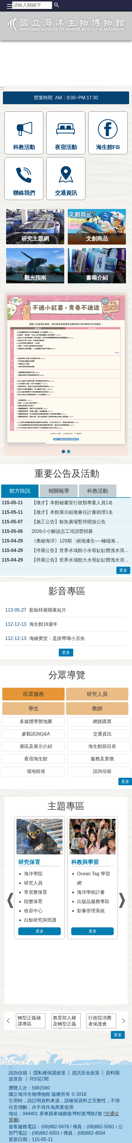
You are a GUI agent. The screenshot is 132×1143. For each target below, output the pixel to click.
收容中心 (33, 910)
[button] (56, 5)
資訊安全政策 (86, 1072)
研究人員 (33, 882)
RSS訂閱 (39, 1078)
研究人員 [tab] (97, 694)
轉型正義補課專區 (29, 1020)
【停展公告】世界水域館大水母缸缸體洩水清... (80, 560)
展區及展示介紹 (36, 746)
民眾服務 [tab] (33, 694)
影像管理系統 (91, 910)
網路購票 (102, 721)
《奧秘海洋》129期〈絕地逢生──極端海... (75, 541)
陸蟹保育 (33, 901)
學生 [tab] (33, 708)
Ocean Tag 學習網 (93, 878)
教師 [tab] (97, 708)
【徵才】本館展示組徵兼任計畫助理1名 (72, 512)
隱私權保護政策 (49, 1072)
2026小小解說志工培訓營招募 (62, 531)
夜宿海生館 (35, 758)
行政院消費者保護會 (99, 1020)
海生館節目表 (102, 746)
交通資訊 (102, 733)
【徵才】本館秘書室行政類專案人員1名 (72, 502)
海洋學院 (33, 873)
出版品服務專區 (93, 901)
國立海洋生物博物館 (66, 31)
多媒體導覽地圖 (36, 721)
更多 (123, 570)
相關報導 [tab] (58, 491)
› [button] (10, 900)
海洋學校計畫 (91, 892)
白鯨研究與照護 (40, 920)
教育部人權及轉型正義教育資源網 (64, 1021)
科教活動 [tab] (97, 491)
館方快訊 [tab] (20, 491)
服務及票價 (102, 758)
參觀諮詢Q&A (36, 733)
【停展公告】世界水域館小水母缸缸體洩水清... (80, 550)
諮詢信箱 (102, 771)
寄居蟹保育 (35, 892)
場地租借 (36, 771)
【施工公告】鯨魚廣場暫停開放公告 (69, 522)
